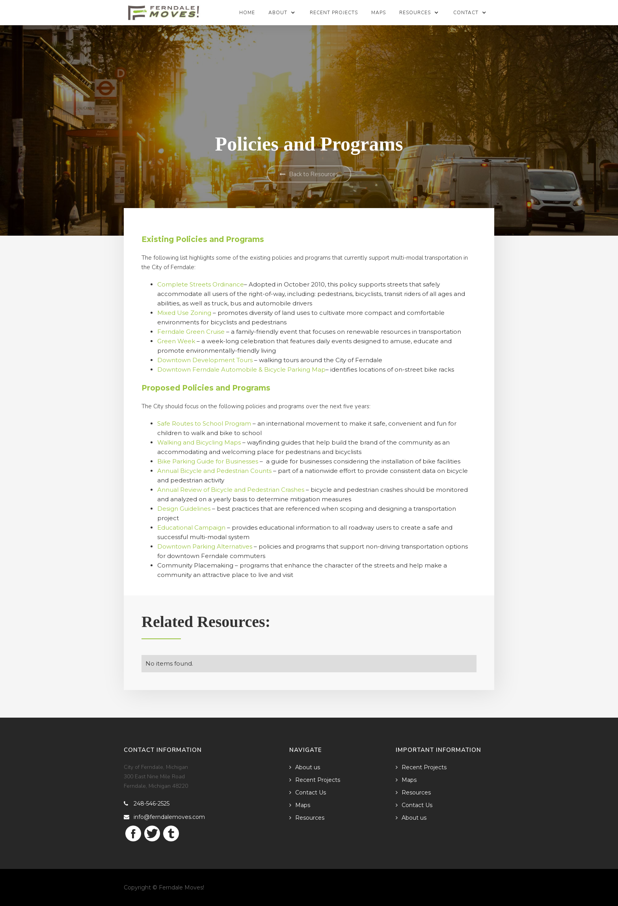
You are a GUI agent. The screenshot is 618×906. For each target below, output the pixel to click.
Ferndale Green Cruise (191, 331)
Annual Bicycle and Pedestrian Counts (214, 470)
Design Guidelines (183, 508)
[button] (282, 12)
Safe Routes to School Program (205, 423)
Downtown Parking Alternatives (204, 546)
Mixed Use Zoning (185, 312)
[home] (164, 10)
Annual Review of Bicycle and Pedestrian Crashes (231, 489)
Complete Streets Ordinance (200, 284)
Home (247, 12)
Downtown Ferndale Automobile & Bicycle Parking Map (241, 369)
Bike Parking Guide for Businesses (207, 461)
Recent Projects (334, 12)
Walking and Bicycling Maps (199, 442)
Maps (378, 12)
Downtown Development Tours (205, 360)
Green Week (177, 341)
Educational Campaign (191, 527)
